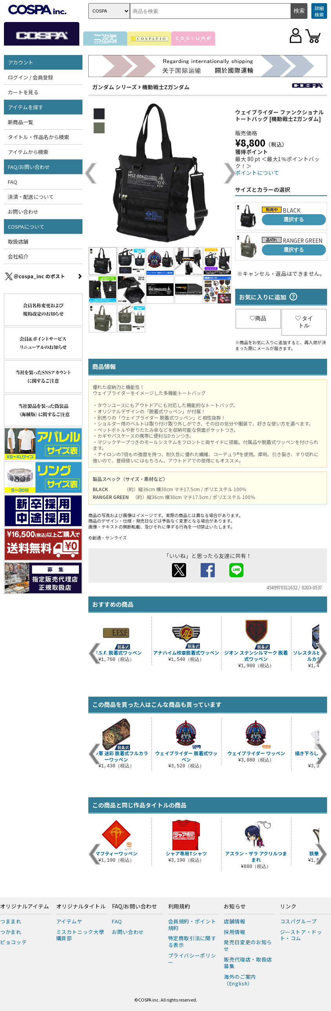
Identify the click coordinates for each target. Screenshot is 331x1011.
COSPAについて (26, 226)
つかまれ (11, 932)
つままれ (11, 921)
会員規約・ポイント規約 (192, 924)
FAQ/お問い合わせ (29, 167)
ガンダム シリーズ (114, 87)
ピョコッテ (13, 942)
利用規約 (179, 906)
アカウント (20, 62)
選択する (293, 219)
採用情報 (234, 932)
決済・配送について (31, 196)
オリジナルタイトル (81, 906)
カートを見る (23, 92)
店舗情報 (234, 921)
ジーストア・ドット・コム (301, 935)
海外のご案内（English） (240, 980)
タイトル (304, 321)
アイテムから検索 (28, 152)
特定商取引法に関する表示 (192, 941)
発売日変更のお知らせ (248, 945)
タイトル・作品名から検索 (38, 137)
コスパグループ (298, 921)
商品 (258, 318)
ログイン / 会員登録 (30, 77)
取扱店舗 (18, 241)
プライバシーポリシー (192, 959)
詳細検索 (319, 11)
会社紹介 (18, 256)
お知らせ (235, 906)
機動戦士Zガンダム (166, 87)
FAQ (12, 181)
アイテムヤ (69, 921)
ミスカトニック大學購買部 (80, 935)
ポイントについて (257, 172)
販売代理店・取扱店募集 (248, 963)
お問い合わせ (23, 211)
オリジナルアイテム (24, 906)
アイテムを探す (25, 107)
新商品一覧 (20, 122)
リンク (288, 906)
